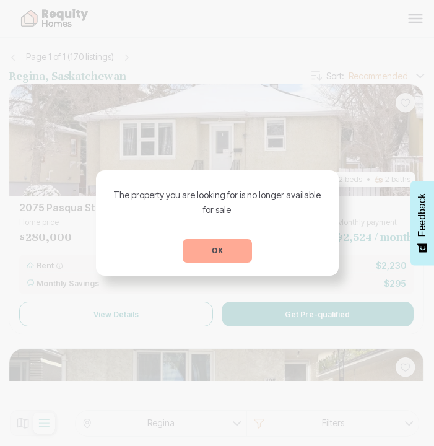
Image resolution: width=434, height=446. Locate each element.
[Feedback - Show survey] (422, 223)
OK (217, 250)
